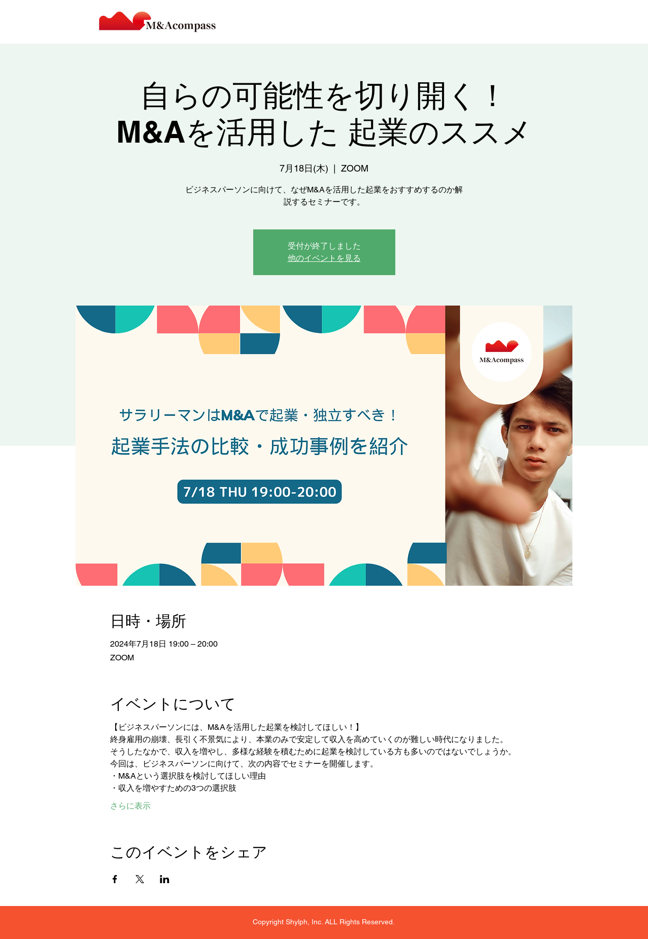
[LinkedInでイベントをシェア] (164, 879)
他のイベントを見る (324, 258)
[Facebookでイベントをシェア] (115, 879)
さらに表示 (130, 806)
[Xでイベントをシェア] (140, 879)
